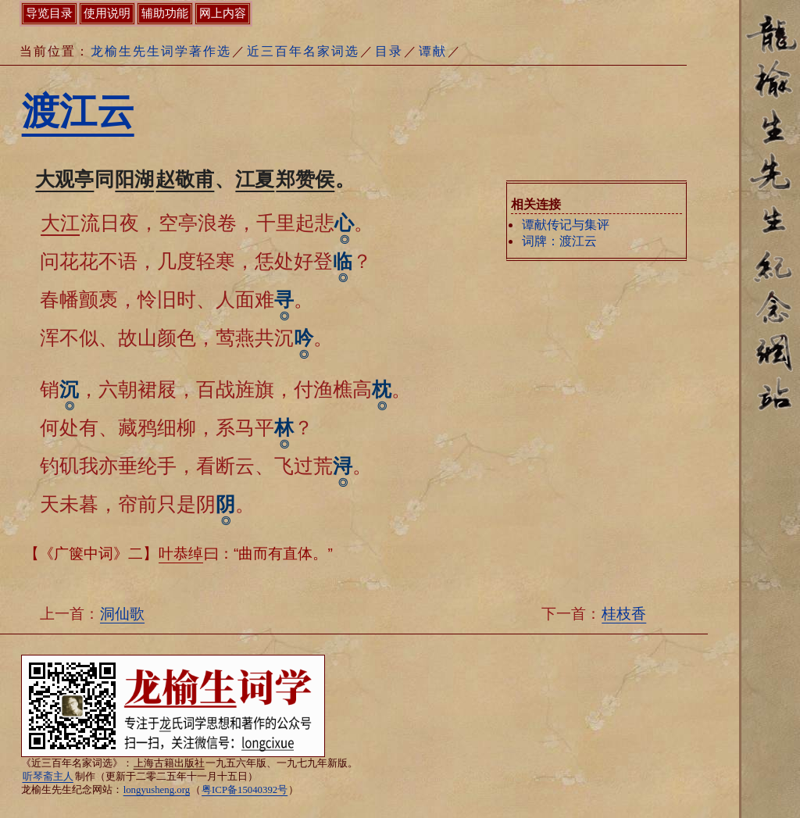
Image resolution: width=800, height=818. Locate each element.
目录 (389, 51)
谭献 (433, 51)
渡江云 (78, 111)
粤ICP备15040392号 (245, 789)
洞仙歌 (122, 613)
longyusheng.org (156, 789)
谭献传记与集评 (565, 224)
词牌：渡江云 (559, 241)
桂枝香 (624, 613)
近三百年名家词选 (303, 51)
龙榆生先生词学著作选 (161, 51)
